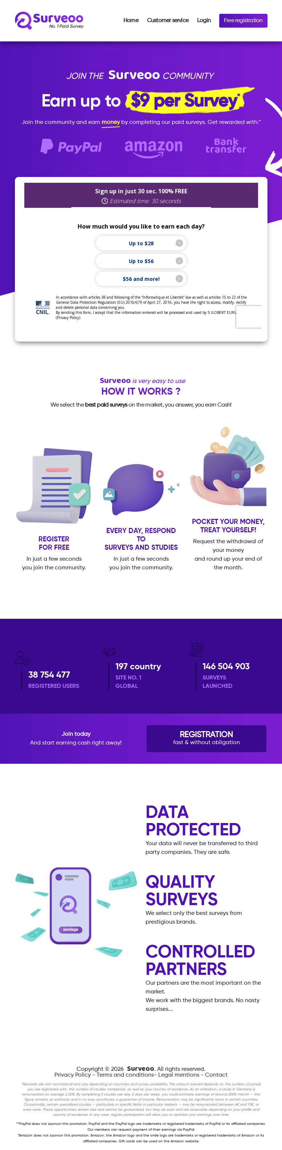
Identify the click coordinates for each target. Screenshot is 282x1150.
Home (130, 21)
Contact (216, 1075)
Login (204, 21)
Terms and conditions (125, 1075)
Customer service (167, 21)
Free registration (243, 21)
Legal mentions (178, 1075)
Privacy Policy (72, 1075)
